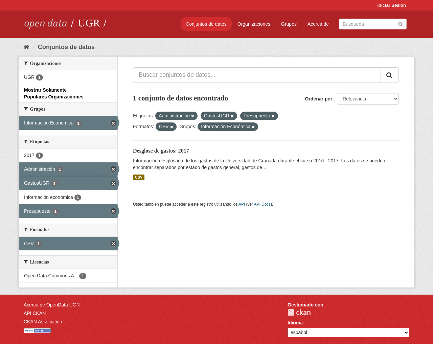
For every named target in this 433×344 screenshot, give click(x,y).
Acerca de (318, 24)
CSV (138, 177)
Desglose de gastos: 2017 (161, 151)
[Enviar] (400, 23)
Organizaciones (253, 24)
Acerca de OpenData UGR (52, 304)
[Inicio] (26, 47)
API (241, 204)
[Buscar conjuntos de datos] (373, 24)
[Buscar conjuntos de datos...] (257, 75)
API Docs (262, 204)
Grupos (289, 24)
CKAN (299, 312)
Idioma (295, 322)
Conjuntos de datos (206, 24)
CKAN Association (43, 321)
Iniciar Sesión (391, 5)
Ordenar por (319, 98)
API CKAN (35, 313)
